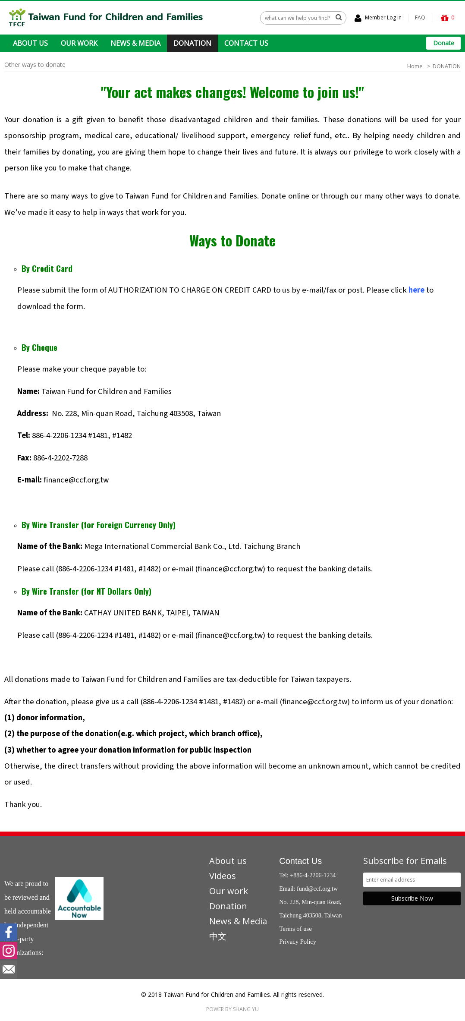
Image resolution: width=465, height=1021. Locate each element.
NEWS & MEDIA (135, 43)
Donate (443, 43)
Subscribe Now (412, 898)
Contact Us (300, 861)
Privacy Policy (297, 941)
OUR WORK (79, 43)
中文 (217, 936)
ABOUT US (30, 43)
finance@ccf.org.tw (76, 479)
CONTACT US (246, 43)
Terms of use (295, 928)
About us (228, 861)
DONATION (192, 43)
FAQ (420, 17)
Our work (228, 891)
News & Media (238, 921)
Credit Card (52, 268)
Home (415, 66)
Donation (228, 906)
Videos (222, 876)
